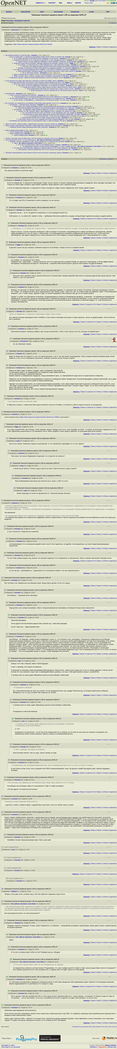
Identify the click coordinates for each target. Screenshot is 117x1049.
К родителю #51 (90, 986)
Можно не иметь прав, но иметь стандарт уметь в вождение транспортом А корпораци (41, 76)
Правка (99, 47)
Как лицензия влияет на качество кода (17, 55)
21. (7, 634)
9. (2, 500)
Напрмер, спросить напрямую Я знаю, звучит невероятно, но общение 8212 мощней (37, 141)
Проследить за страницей (10, 1047)
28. (7, 309)
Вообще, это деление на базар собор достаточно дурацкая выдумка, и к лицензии (44, 68)
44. (11, 270)
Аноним (34, 55)
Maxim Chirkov (110, 1045)
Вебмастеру (112, 1047)
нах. (74, 111)
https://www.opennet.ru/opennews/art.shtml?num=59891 (39, 417)
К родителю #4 (90, 218)
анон (71, 84)
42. (13, 475)
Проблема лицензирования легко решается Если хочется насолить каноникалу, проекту (33, 152)
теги (91, 3)
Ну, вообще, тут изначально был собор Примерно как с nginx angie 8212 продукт (44, 65)
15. (5, 590)
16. (7, 602)
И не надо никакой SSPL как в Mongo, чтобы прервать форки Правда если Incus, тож (37, 82)
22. (3, 812)
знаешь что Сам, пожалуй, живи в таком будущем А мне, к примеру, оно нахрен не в (45, 111)
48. (15, 488)
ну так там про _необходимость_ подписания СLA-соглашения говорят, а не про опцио (41, 100)
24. (7, 207)
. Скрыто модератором (14, 878)
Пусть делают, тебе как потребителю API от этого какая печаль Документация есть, (45, 149)
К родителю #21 (90, 773)
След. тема (114, 1026)
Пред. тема (107, 1026)
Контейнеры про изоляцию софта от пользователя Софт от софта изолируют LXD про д (38, 121)
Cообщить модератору (109, 47)
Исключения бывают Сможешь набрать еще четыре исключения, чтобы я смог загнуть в (46, 71)
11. (5, 526)
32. (5, 834)
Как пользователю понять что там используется (20, 140)
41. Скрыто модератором (12, 868)
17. (9, 450)
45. (7, 351)
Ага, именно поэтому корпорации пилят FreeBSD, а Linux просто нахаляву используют (41, 69)
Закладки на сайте (8, 1045)
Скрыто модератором (12, 130)
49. (9, 760)
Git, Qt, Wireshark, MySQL (30, 73)
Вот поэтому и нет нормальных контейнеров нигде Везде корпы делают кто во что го (32, 103)
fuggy (71, 63)
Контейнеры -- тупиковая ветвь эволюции (23, 105)
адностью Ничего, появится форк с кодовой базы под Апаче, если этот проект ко (31, 124)
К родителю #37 (90, 874)
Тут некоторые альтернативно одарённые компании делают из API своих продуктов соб (42, 148)
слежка (91, 11)
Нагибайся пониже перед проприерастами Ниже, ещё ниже (29, 127)
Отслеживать (112, 23)
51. (5, 920)
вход (96, 0)
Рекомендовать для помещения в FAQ (81, 1026)
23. (7, 195)
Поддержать (102, 1047)
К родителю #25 (90, 714)
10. (3, 577)
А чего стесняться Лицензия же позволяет (23, 95)
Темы (102, 1026)
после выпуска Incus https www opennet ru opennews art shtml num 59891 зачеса (31, 81)
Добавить (93, 1047)
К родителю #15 (90, 654)
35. (9, 326)
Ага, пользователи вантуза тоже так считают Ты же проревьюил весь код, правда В (49, 113)
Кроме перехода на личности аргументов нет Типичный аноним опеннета (54, 90)
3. (2, 412)
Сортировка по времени (106, 159)
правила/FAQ (25, 11)
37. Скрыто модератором (10, 847)
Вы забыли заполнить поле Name (48, 140)
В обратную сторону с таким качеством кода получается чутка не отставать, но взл (36, 77)
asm (21, 130)
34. (9, 254)
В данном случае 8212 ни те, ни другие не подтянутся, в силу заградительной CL (40, 60)
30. (11, 682)
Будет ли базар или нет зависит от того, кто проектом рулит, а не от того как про (39, 74)
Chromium (43, 73)
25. (9, 658)
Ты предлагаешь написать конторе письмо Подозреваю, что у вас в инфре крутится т (49, 146)
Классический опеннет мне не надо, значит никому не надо (41, 117)
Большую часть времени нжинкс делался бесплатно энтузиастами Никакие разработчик (50, 66)
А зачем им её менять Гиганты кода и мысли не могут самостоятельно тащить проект (49, 87)
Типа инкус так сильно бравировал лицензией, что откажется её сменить (41, 85)
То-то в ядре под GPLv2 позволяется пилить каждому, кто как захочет (36, 58)
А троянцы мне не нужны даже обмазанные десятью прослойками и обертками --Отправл (51, 114)
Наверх (99, 173)
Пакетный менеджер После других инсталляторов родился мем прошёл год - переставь (46, 108)
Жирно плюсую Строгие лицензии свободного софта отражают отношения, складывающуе (47, 61)
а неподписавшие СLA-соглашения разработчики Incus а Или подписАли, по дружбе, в (42, 97)
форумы (9, 11)
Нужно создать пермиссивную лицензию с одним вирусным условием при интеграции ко (33, 125)
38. (3, 889)
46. (7, 365)
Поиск (87, 3)
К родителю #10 (90, 792)
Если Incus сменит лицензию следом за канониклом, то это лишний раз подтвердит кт (41, 84)
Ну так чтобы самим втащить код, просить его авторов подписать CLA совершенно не (37, 98)
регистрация (102, 0)
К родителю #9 (90, 561)
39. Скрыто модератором (12, 857)
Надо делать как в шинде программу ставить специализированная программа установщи (42, 106)
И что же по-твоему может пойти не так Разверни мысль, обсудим (39, 144)
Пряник (60, 138)
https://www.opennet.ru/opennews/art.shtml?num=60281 (32, 44)
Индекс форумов (96, 1026)
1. (2, 165)
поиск (42, 11)
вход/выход (75, 11)
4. (5, 177)
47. (3, 901)
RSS (107, 11)
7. (5, 424)
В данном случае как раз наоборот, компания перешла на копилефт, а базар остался (41, 63)
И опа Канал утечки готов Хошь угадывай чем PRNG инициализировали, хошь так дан (45, 119)
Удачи (16, 143)
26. (7, 242)
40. (11, 463)
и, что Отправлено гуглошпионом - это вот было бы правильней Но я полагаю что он (54, 116)
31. (11, 699)
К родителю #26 (90, 304)
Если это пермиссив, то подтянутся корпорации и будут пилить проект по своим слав (37, 57)
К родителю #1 (90, 407)
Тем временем (10, 93)
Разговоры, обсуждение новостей (18, 20)
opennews (15, 30)
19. (3, 796)
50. (11, 744)
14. (7, 438)
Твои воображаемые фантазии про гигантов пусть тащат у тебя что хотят (50, 89)
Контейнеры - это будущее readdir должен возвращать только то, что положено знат (41, 109)
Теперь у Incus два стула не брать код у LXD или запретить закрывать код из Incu (31, 138)
